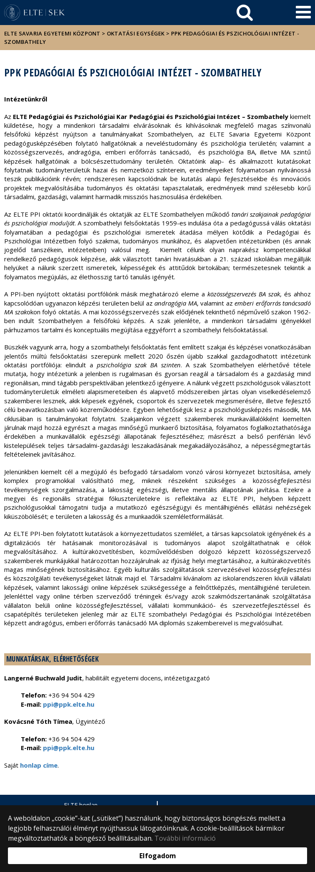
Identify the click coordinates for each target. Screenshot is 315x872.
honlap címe (39, 765)
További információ (185, 838)
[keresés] (245, 12)
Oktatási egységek (136, 33)
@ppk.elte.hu (73, 704)
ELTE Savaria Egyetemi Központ (52, 33)
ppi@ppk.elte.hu (68, 747)
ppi (48, 704)
